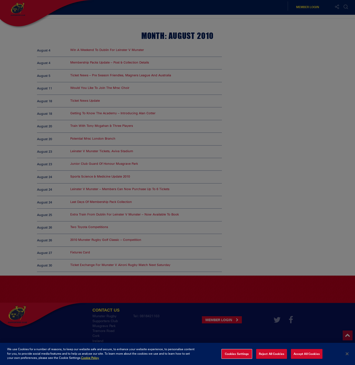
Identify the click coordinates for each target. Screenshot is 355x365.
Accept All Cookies (307, 357)
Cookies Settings (237, 357)
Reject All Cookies (271, 357)
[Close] (347, 357)
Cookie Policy (90, 361)
